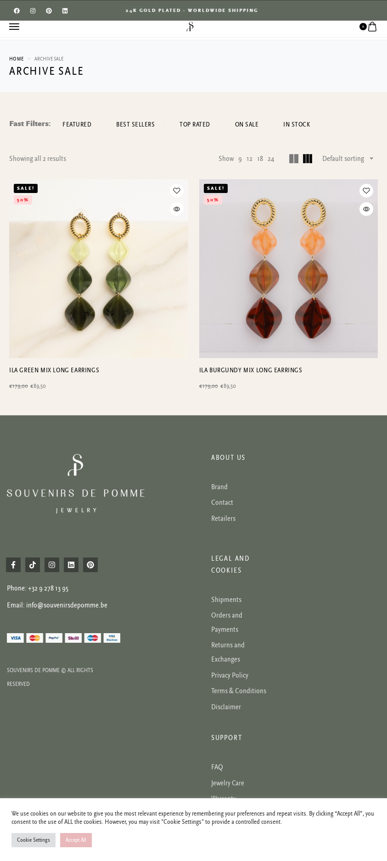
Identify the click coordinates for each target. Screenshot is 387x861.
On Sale (247, 124)
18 (260, 158)
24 (271, 158)
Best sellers (135, 124)
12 (249, 158)
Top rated (194, 124)
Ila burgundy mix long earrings (251, 370)
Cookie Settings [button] (33, 840)
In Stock (296, 124)
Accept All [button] (76, 840)
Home (16, 59)
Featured (76, 124)
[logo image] (190, 26)
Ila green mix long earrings (54, 370)
